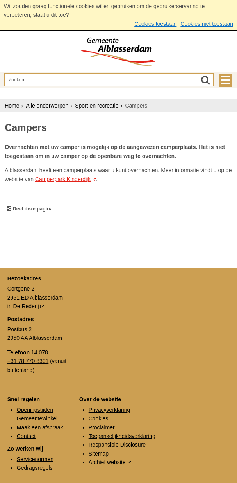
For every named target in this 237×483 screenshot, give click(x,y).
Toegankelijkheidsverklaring (122, 436)
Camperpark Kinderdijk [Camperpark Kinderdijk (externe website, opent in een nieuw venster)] (63, 179)
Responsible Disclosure (117, 445)
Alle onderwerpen (47, 105)
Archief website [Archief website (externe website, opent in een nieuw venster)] (107, 462)
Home (12, 105)
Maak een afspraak (40, 427)
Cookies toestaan (155, 24)
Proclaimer (102, 427)
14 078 (39, 352)
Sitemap (99, 454)
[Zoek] (205, 80)
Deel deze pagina (32, 209)
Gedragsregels (35, 468)
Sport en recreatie (96, 105)
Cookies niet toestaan (206, 24)
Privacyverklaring (109, 410)
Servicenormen (35, 459)
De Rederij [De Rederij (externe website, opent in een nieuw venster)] (26, 306)
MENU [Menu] (225, 80)
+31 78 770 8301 (28, 361)
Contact (26, 436)
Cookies (99, 418)
